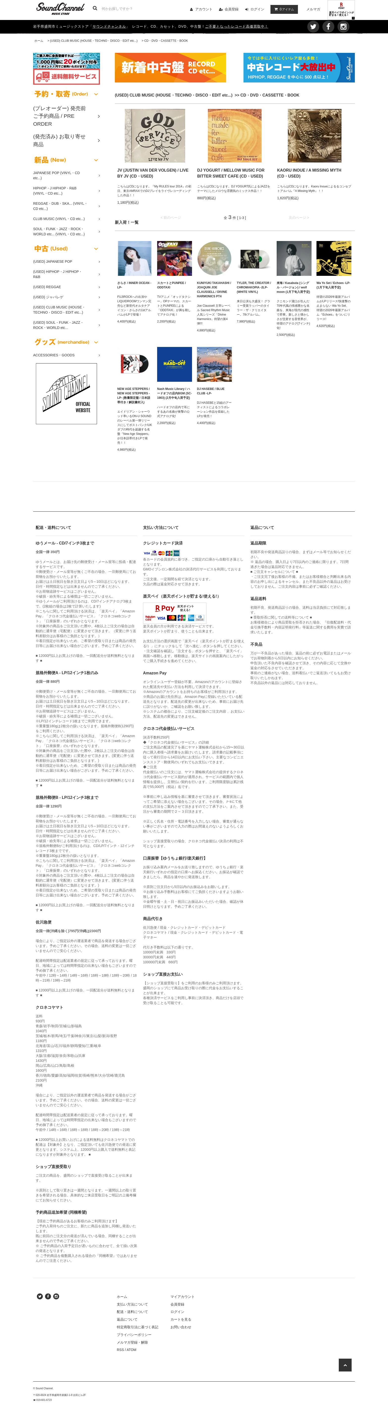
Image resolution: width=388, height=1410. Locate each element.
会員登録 (232, 9)
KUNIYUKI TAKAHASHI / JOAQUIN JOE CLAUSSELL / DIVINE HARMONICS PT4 (214, 289)
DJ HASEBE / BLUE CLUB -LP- (210, 391)
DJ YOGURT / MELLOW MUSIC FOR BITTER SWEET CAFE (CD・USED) (231, 173)
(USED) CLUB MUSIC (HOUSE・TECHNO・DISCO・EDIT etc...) (94, 40)
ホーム (38, 40)
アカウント (204, 9)
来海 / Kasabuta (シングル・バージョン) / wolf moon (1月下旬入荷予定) (293, 287)
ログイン (257, 9)
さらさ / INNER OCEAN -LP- (134, 285)
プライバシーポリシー (134, 1335)
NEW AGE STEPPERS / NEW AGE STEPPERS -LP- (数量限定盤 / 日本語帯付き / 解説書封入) (133, 395)
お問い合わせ (180, 1327)
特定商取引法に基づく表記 (137, 1327)
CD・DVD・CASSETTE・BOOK (166, 40)
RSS (120, 1350)
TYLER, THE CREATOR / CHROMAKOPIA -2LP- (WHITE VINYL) (254, 287)
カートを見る (180, 1319)
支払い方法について (132, 1304)
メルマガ (313, 9)
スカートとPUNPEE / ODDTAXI (171, 285)
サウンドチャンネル (109, 26)
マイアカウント (182, 1297)
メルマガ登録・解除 (132, 1342)
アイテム (283, 9)
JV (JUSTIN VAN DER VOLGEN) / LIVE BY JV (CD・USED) (153, 173)
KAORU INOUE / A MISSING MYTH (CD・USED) (309, 173)
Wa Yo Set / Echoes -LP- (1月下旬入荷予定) (333, 285)
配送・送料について (132, 1312)
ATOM (131, 1350)
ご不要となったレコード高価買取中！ (236, 26)
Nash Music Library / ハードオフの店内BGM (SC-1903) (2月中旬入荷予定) (174, 393)
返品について (127, 1319)
